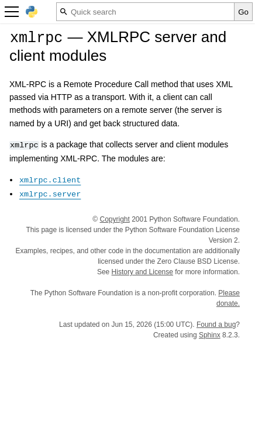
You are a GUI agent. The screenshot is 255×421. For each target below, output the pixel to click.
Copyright (115, 219)
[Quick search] (145, 11)
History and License (142, 272)
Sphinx (209, 335)
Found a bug (216, 324)
